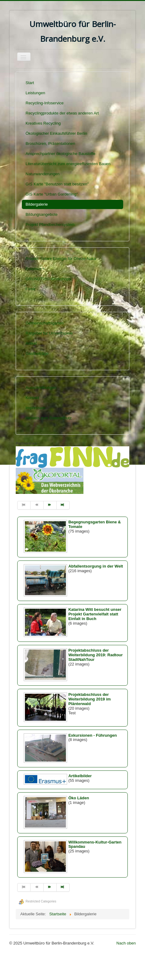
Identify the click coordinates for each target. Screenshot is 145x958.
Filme (30, 289)
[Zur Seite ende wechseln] (63, 505)
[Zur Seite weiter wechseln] (50, 505)
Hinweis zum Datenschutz (49, 418)
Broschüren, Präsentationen (50, 143)
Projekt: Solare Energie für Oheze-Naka (61, 258)
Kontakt (32, 397)
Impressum (35, 407)
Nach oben (126, 943)
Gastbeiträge (37, 353)
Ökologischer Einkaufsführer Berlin (56, 133)
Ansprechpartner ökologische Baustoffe (60, 153)
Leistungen (35, 93)
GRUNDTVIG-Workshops (48, 279)
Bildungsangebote (42, 214)
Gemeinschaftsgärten (45, 323)
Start (30, 82)
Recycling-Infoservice (45, 103)
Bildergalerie (37, 204)
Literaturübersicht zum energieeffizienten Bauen (68, 163)
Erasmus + (35, 268)
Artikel (31, 343)
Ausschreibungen (41, 387)
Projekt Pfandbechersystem (50, 224)
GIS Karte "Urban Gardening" (52, 194)
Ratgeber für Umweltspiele (49, 333)
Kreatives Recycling (43, 123)
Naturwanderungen (43, 174)
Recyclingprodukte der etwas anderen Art (62, 113)
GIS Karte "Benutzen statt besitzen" (57, 184)
